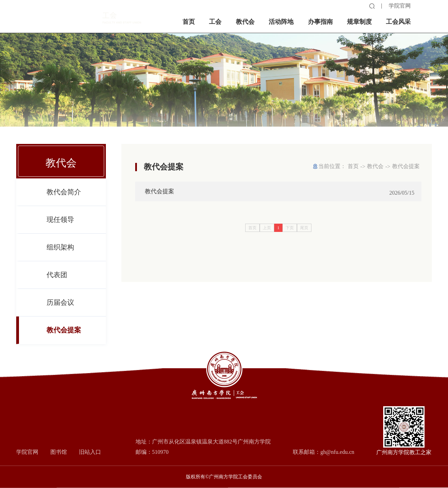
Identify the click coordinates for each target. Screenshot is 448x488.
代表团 (57, 281)
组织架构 (60, 253)
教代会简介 (64, 198)
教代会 (375, 166)
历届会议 (60, 309)
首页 (353, 166)
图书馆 (58, 452)
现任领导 (60, 226)
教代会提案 (64, 336)
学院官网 (400, 6)
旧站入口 (90, 452)
